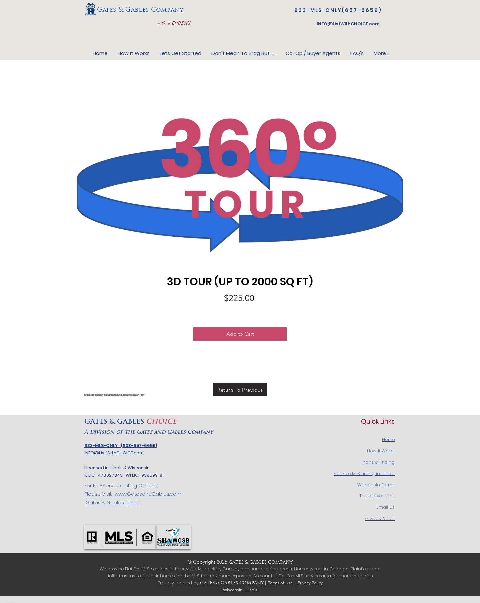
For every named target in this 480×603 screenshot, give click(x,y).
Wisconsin (232, 589)
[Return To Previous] (240, 389)
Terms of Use (281, 582)
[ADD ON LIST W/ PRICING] (114, 395)
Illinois (251, 589)
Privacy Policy (310, 582)
